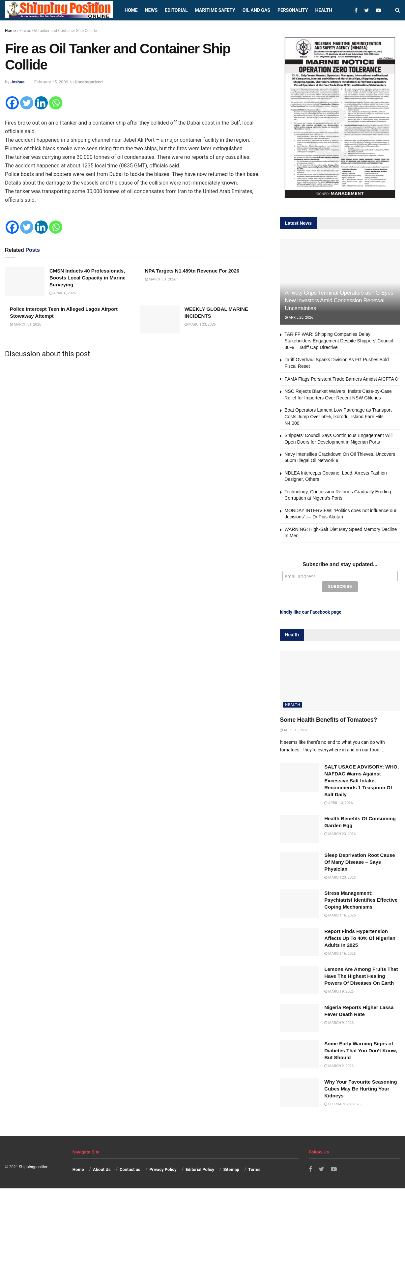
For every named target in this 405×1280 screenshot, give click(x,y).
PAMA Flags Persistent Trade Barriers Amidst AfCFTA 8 (340, 379)
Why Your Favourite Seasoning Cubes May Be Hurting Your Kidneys (360, 1088)
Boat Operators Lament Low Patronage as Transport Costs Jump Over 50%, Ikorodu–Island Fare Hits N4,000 (337, 416)
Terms (254, 1169)
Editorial (176, 10)
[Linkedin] (41, 102)
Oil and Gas (256, 10)
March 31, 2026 (160, 279)
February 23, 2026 (342, 1104)
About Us (102, 1169)
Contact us (130, 1169)
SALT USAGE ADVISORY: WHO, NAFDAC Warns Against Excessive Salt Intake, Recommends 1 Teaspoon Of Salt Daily (361, 780)
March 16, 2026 (340, 915)
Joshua (18, 81)
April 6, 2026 (62, 293)
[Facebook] (12, 102)
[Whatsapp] (55, 102)
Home (131, 10)
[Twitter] (26, 102)
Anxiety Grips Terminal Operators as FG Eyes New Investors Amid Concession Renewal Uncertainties (339, 301)
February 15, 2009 (51, 81)
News (151, 10)
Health (323, 10)
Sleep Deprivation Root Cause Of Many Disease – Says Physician (359, 862)
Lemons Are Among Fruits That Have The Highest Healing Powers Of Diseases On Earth (361, 976)
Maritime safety (215, 10)
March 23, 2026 (200, 324)
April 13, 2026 (294, 730)
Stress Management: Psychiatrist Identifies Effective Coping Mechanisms (360, 900)
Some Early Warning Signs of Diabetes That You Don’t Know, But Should (360, 1050)
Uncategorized (89, 81)
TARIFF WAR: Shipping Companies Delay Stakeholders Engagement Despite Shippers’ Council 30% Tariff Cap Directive (338, 341)
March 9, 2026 (339, 991)
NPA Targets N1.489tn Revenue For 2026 (192, 271)
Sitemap (231, 1169)
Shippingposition (33, 1167)
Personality (292, 10)
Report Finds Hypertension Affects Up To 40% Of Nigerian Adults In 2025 (359, 938)
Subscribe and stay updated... (340, 564)
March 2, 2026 (339, 1066)
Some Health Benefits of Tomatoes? (328, 719)
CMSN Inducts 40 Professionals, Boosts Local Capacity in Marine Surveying (87, 277)
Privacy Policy (162, 1169)
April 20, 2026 (299, 317)
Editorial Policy (200, 1169)
